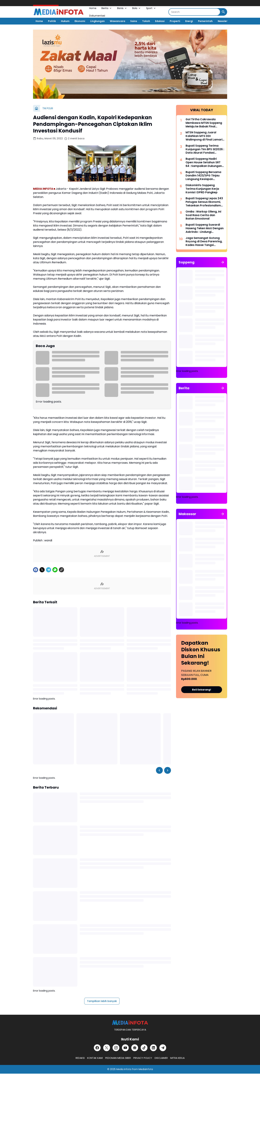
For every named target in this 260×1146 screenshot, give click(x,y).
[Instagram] (116, 1047)
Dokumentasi (97, 15)
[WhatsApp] (55, 569)
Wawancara (117, 21)
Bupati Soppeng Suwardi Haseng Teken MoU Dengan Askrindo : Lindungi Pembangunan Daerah (205, 228)
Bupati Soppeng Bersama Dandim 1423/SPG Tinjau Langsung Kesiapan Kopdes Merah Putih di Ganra (203, 175)
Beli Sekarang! (201, 689)
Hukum (65, 21)
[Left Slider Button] (159, 770)
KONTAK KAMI (95, 1058)
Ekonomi (80, 21)
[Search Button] (223, 12)
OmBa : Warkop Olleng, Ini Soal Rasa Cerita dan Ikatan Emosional (203, 215)
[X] (42, 569)
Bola (136, 8)
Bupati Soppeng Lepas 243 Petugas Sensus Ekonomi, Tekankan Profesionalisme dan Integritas (204, 202)
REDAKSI (80, 1058)
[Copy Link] (61, 569)
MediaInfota (146, 1069)
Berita (106, 8)
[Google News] (134, 1047)
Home (92, 8)
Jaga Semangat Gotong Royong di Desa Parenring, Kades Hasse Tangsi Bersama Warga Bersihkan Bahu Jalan (204, 241)
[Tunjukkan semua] (222, 262)
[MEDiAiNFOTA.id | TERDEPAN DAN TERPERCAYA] (130, 1022)
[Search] (194, 12)
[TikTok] (144, 1047)
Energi (189, 21)
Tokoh (146, 21)
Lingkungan (97, 21)
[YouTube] (125, 1047)
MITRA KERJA (177, 1058)
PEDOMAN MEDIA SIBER (118, 1058)
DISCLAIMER (161, 1058)
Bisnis (122, 8)
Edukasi (160, 21)
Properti (175, 21)
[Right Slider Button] (167, 770)
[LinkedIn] (153, 1047)
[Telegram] (48, 569)
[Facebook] (35, 569)
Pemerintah (205, 21)
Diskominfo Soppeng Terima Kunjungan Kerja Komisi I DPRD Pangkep (202, 189)
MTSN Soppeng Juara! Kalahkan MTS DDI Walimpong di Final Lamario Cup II (205, 136)
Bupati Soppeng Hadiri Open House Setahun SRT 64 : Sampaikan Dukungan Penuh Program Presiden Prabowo (204, 162)
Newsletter (225, 21)
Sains (133, 21)
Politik (52, 21)
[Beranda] (36, 108)
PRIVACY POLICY (142, 1058)
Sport (151, 8)
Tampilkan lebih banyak (102, 1001)
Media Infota (123, 1069)
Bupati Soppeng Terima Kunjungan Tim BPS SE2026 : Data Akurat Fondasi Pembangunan (205, 149)
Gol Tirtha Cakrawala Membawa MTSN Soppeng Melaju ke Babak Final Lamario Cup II (204, 123)
